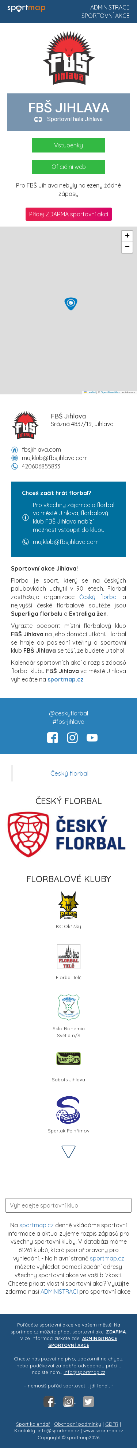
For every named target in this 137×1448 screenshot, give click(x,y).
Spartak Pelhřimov (69, 1114)
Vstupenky (68, 145)
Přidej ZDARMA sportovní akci (68, 214)
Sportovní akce (105, 15)
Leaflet (90, 392)
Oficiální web (69, 166)
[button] (70, 303)
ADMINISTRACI (59, 1291)
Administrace (110, 7)
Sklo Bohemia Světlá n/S (69, 1015)
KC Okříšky (68, 910)
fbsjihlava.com (41, 449)
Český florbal (98, 597)
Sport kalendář (33, 1424)
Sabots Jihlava (68, 1063)
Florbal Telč (68, 961)
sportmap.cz (36, 1225)
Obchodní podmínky (77, 1424)
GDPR (111, 1424)
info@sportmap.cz (84, 1372)
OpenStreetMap (110, 392)
